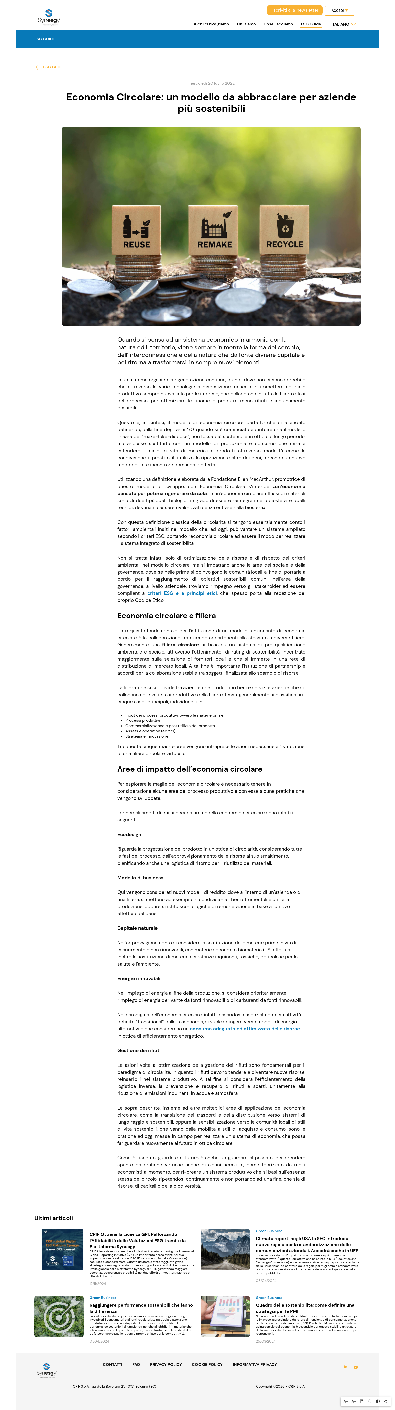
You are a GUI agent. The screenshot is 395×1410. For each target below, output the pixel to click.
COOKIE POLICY (207, 1364)
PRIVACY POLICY (166, 1364)
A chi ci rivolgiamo (211, 24)
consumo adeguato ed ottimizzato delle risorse (245, 1029)
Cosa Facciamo (278, 24)
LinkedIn (346, 1367)
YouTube (356, 1367)
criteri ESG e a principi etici (182, 593)
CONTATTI (112, 1364)
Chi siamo (246, 24)
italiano (340, 24)
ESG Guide (311, 24)
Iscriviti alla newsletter (295, 10)
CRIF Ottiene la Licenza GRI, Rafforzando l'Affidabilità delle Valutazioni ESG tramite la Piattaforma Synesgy (138, 1240)
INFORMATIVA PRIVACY (255, 1364)
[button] (346, 1401)
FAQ (136, 1364)
